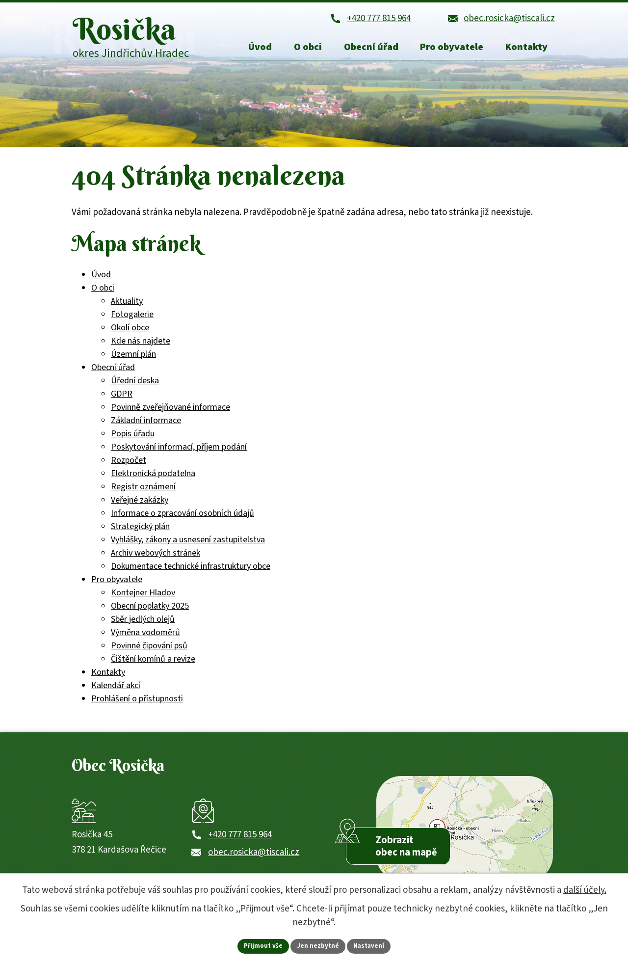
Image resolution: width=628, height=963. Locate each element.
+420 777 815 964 (240, 844)
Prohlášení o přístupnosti (137, 702)
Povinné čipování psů (149, 649)
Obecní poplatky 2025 (150, 610)
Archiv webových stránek (155, 557)
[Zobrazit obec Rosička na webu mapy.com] (464, 834)
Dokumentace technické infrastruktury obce (190, 570)
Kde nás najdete (140, 345)
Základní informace (146, 424)
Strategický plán (140, 530)
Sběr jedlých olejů (143, 623)
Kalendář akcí (115, 689)
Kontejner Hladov (143, 596)
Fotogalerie (132, 318)
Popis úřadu (133, 437)
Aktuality (127, 305)
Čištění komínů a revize (153, 663)
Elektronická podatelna (153, 477)
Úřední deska (135, 384)
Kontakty (108, 676)
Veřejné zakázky (139, 504)
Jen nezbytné (318, 945)
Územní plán (133, 358)
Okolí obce (130, 331)
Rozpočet (128, 464)
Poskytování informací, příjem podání (179, 451)
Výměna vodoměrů (145, 636)
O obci (102, 292)
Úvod (101, 278)
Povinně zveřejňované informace (170, 411)
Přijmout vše (261, 945)
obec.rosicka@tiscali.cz (253, 861)
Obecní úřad (113, 371)
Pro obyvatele (116, 583)
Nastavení (371, 945)
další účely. (584, 889)
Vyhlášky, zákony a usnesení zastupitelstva (188, 543)
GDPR (121, 398)
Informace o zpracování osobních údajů (182, 517)
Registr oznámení (143, 490)
